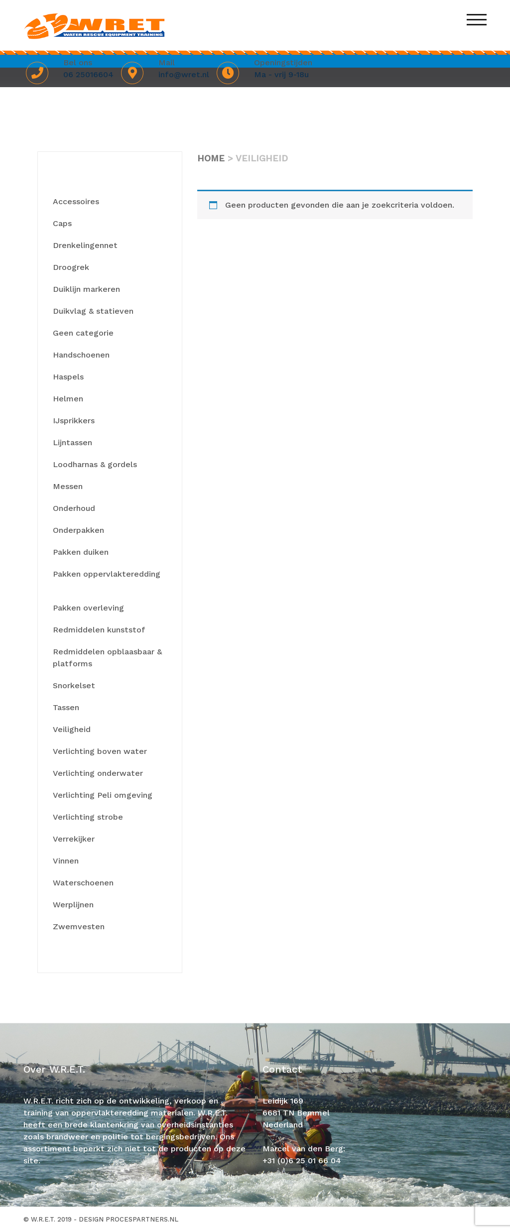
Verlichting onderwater (98, 773)
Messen (68, 486)
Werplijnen (73, 904)
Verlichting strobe (88, 817)
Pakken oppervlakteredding (106, 574)
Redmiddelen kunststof (99, 629)
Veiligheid (72, 729)
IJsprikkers (74, 420)
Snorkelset (74, 685)
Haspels (68, 376)
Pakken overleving (88, 608)
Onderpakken (78, 530)
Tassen (66, 707)
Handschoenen (81, 355)
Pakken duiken (81, 552)
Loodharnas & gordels (95, 464)
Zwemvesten (79, 926)
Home (211, 158)
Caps (62, 223)
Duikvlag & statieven (93, 311)
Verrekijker (74, 839)
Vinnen (66, 860)
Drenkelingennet (85, 245)
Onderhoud (74, 508)
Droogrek (71, 267)
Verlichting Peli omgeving (102, 795)
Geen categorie (83, 333)
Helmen (68, 398)
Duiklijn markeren (86, 289)
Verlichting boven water (100, 751)
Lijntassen (72, 442)
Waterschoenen (83, 882)
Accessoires (76, 201)
